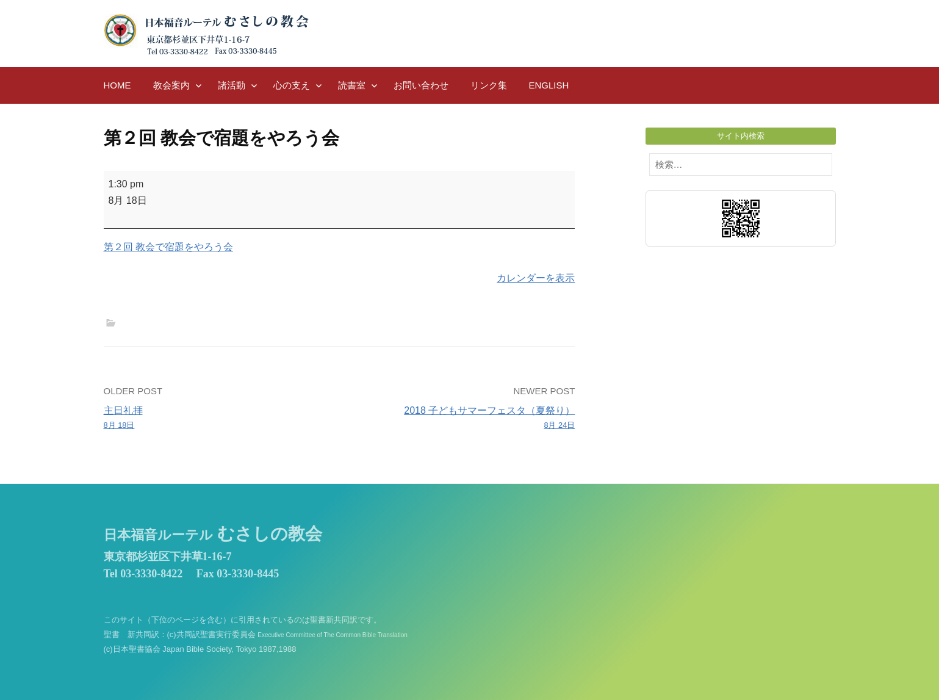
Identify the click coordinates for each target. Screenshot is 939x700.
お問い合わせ (421, 85)
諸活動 (231, 85)
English (549, 85)
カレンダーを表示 (536, 278)
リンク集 (488, 85)
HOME (117, 85)
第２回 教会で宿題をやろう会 (168, 247)
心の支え (291, 85)
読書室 (351, 85)
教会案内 (171, 85)
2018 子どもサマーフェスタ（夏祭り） (461, 418)
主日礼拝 (217, 418)
